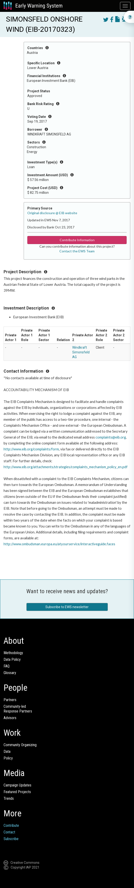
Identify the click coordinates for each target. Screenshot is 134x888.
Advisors (10, 718)
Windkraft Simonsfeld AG (81, 352)
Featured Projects (17, 792)
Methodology (13, 653)
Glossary (10, 673)
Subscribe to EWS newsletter (67, 607)
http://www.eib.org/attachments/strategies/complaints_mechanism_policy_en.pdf (66, 467)
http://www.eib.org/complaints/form (31, 449)
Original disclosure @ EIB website (52, 213)
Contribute (11, 825)
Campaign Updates (17, 785)
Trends (9, 798)
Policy (8, 758)
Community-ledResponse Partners (18, 708)
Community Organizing (20, 745)
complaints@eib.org (111, 437)
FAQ (7, 666)
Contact (9, 832)
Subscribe (11, 839)
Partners (10, 700)
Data (7, 751)
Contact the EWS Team (77, 251)
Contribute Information (77, 240)
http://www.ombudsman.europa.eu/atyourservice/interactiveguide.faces (59, 544)
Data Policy (12, 659)
